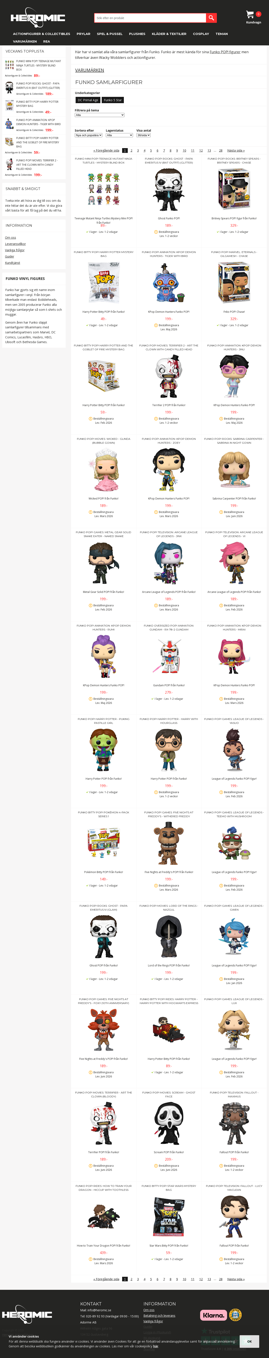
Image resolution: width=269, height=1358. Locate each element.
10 (184, 150)
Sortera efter (84, 130)
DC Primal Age (88, 100)
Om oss (10, 237)
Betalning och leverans (159, 1315)
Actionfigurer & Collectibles (41, 34)
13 (209, 150)
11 (192, 150)
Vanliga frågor (15, 250)
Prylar (83, 34)
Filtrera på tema (87, 110)
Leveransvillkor (15, 244)
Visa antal (143, 130)
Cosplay (201, 34)
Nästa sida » (236, 150)
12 (201, 150)
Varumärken (25, 41)
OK (249, 1341)
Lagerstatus (114, 130)
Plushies (137, 34)
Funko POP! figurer (225, 52)
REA (46, 41)
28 (221, 150)
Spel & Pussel (110, 34)
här (155, 1346)
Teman (222, 34)
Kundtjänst (12, 263)
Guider (9, 256)
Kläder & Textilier (169, 34)
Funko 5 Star (113, 100)
